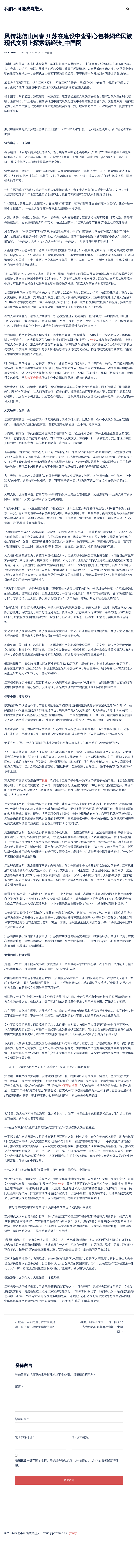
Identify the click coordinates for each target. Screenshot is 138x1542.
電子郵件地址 (24, 1437)
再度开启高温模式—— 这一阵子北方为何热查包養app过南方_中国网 (101, 1326)
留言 (19, 1386)
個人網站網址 (80, 1437)
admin (12, 52)
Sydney (72, 1533)
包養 (93, 339)
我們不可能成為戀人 (23, 8)
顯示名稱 (22, 1419)
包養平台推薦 (33, 377)
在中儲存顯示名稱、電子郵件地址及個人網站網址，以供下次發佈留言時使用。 (67, 1463)
